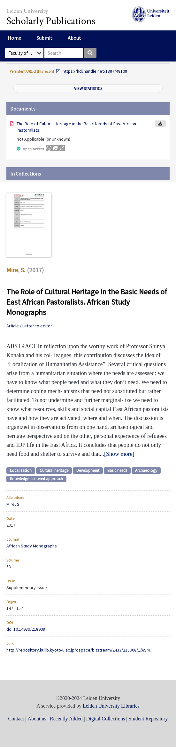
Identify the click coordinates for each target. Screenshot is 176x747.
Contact (16, 718)
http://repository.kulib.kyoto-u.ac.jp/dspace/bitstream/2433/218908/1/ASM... (79, 650)
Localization (21, 470)
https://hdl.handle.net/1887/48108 (95, 71)
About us (37, 718)
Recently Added (66, 718)
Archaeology (146, 470)
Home (14, 38)
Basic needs (117, 470)
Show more (119, 454)
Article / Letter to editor (29, 326)
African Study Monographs (31, 546)
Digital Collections (105, 718)
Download (160, 123)
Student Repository (148, 718)
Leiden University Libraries (111, 706)
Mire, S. (15, 270)
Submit (44, 38)
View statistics (88, 88)
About (74, 38)
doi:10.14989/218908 (25, 629)
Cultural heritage (54, 470)
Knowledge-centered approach (36, 478)
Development (87, 470)
